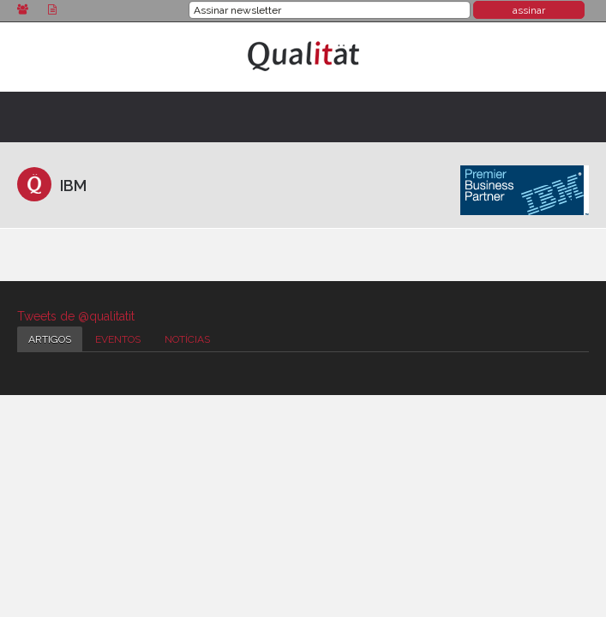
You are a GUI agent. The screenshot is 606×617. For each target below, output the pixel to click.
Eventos (118, 339)
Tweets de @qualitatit (76, 316)
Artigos (49, 339)
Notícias (187, 339)
